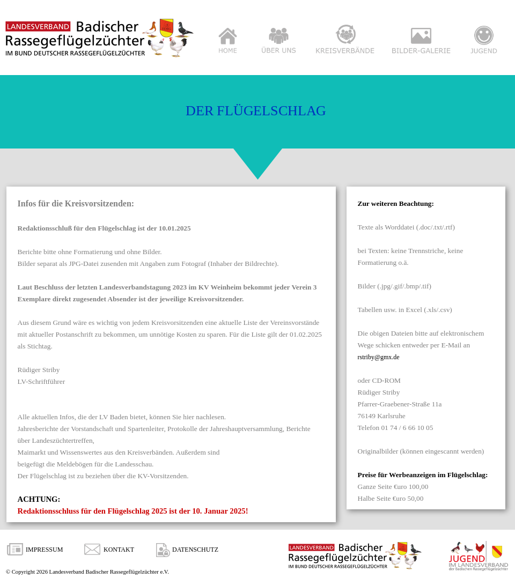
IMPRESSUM (44, 549)
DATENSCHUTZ (195, 549)
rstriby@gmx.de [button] (379, 357)
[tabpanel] (171, 357)
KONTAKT (119, 549)
